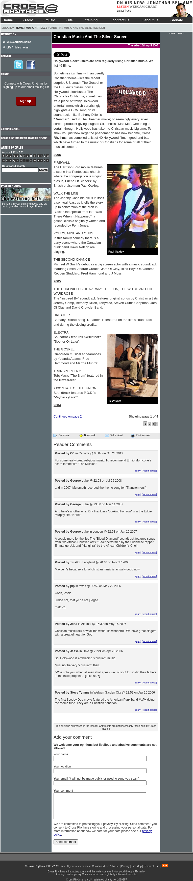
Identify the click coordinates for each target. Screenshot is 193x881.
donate (176, 20)
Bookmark (87, 435)
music (48, 20)
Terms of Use (151, 866)
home (7, 20)
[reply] (138, 470)
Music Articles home (19, 42)
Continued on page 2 (68, 416)
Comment (61, 435)
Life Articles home (17, 47)
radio (27, 20)
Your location (62, 766)
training (90, 20)
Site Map (136, 866)
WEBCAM (136, 6)
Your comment (63, 790)
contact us (119, 20)
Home (20, 27)
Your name (61, 754)
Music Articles (36, 27)
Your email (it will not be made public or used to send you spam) (96, 778)
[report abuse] (149, 470)
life (69, 20)
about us (149, 20)
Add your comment (73, 737)
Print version (140, 436)
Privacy (125, 866)
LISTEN (123, 6)
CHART (151, 6)
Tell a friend (114, 435)
